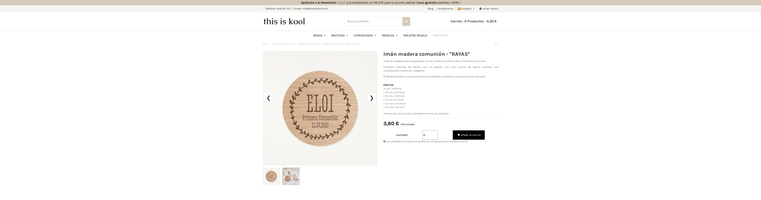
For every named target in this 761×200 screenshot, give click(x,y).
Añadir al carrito (469, 135)
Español (466, 8)
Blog (431, 8)
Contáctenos (445, 8)
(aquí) (341, 2)
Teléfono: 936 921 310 (278, 8)
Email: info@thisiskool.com (311, 8)
